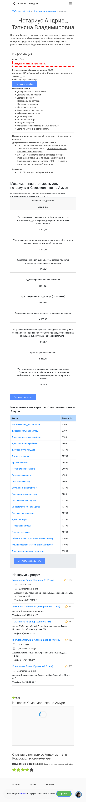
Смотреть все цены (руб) (30, 561)
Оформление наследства (24, 500)
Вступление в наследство (24, 488)
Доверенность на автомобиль (26, 437)
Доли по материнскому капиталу (28, 551)
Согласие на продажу (22, 475)
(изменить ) (62, 11)
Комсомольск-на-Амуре (45, 11)
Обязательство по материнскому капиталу (32, 538)
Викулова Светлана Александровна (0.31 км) (36, 639)
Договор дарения (20, 456)
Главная (16, 784)
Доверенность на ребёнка (24, 443)
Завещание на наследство (25, 494)
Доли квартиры (19, 519)
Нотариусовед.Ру (28, 3)
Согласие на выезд (21, 481)
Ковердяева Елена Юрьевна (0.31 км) (32, 666)
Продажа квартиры (21, 526)
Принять (64, 793)
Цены (33, 784)
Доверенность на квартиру (25, 431)
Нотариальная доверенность (26, 424)
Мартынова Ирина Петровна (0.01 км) (33, 580)
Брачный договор (20, 462)
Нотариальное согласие (23, 469)
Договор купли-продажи (24, 450)
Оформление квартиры (23, 513)
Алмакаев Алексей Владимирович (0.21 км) (36, 606)
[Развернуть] (70, 3)
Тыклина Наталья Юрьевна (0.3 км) (31, 621)
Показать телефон (25, 84)
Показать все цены (23, 397)
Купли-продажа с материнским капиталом (32, 545)
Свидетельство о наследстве (26, 507)
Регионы (50, 784)
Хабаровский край (21, 11)
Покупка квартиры (21, 532)
